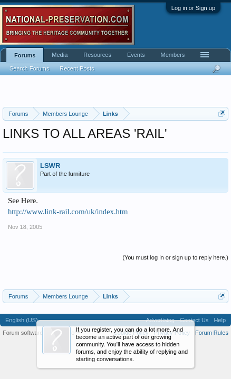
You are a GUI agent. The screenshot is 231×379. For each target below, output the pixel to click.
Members (173, 55)
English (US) (21, 320)
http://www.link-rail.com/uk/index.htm (68, 211)
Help (220, 320)
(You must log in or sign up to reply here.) (175, 257)
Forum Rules (211, 333)
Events (136, 55)
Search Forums (29, 68)
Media (60, 55)
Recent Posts (77, 68)
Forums (24, 55)
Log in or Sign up (193, 8)
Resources (97, 55)
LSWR (50, 165)
